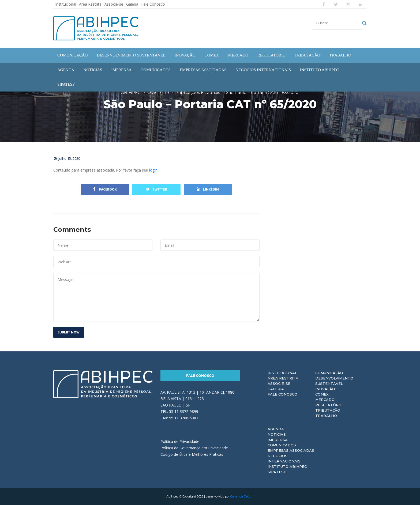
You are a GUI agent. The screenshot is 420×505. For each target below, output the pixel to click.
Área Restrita (90, 4)
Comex (322, 394)
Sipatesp (277, 472)
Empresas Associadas (291, 450)
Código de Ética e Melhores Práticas (191, 454)
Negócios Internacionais (284, 458)
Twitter (156, 189)
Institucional (65, 4)
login (153, 170)
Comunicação (329, 373)
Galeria (132, 4)
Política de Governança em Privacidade (194, 447)
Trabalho (326, 415)
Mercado (325, 399)
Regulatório (329, 405)
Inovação (325, 389)
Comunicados (282, 445)
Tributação (327, 410)
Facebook (105, 189)
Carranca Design (242, 496)
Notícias (277, 434)
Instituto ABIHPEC (287, 466)
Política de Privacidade (179, 441)
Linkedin (208, 189)
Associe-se (113, 4)
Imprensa (278, 440)
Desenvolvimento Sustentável (334, 381)
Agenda (276, 429)
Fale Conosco (153, 4)
